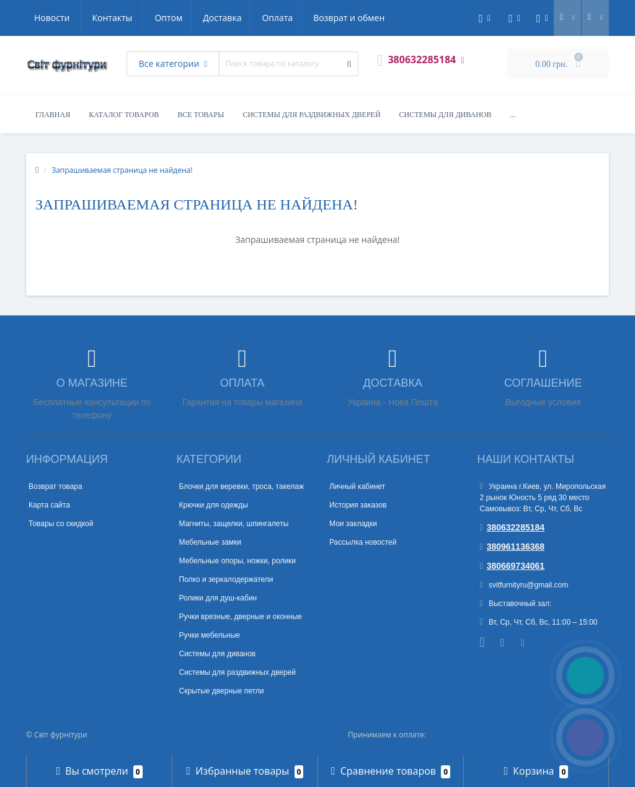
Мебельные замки (210, 542)
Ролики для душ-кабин (218, 598)
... (513, 114)
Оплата (160, 18)
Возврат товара (55, 486)
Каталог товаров (124, 114)
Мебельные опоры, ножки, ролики (237, 560)
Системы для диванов (445, 114)
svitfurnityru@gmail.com (524, 585)
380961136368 (512, 547)
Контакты (370, 18)
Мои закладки (353, 523)
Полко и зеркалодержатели (226, 579)
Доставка (103, 18)
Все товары (200, 114)
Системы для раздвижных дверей (311, 114)
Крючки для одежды (213, 505)
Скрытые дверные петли (221, 691)
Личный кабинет (357, 486)
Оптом (48, 18)
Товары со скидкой (61, 523)
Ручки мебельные (210, 635)
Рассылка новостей (362, 542)
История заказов (358, 505)
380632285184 (512, 527)
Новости (309, 18)
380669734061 (512, 566)
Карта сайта (49, 505)
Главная (52, 114)
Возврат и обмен (234, 18)
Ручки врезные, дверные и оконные (240, 616)
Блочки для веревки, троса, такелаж (241, 486)
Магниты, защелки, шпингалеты (234, 523)
